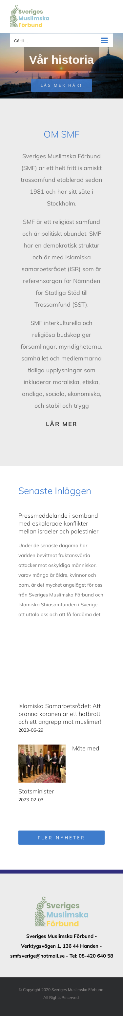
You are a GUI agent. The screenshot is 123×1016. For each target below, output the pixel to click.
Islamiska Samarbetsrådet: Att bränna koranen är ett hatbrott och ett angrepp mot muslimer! (59, 713)
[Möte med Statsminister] (42, 764)
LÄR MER (61, 424)
